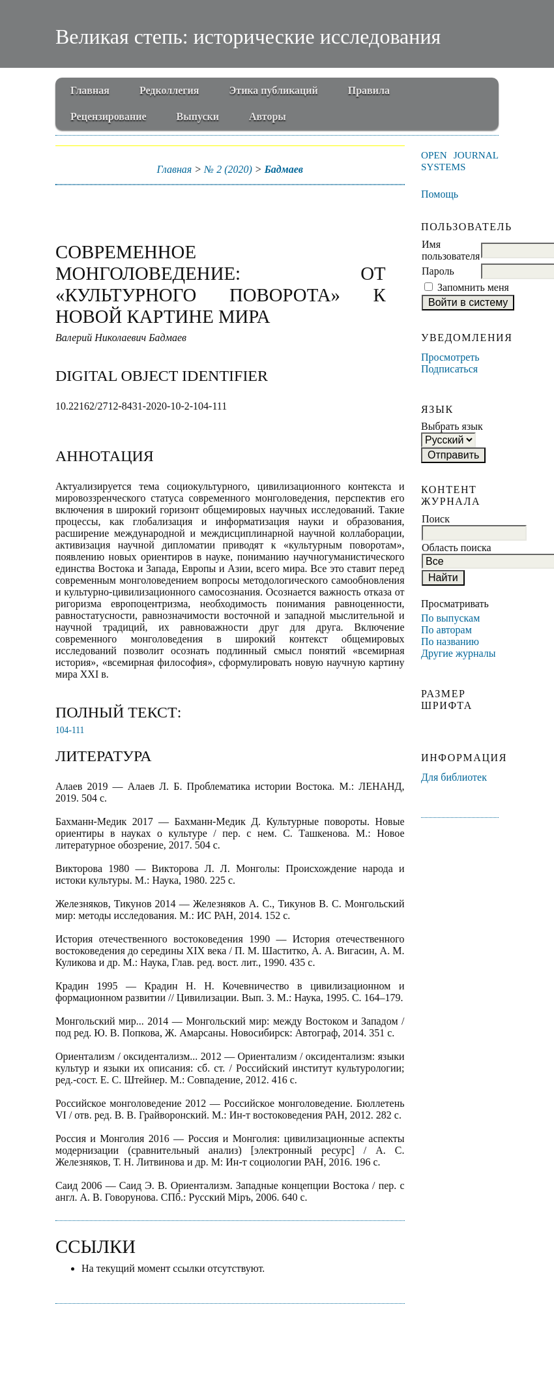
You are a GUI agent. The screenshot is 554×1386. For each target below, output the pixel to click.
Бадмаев (284, 169)
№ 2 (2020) (228, 169)
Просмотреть (450, 357)
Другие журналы (458, 653)
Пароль (438, 271)
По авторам (446, 629)
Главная (89, 90)
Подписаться (449, 368)
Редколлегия (169, 90)
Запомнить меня (473, 287)
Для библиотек (454, 777)
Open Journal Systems (460, 160)
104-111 (69, 730)
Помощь (439, 194)
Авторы (267, 116)
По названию (450, 641)
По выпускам (450, 618)
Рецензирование (108, 116)
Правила (369, 90)
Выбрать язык (452, 426)
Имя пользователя (451, 250)
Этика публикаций (273, 90)
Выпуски (198, 116)
